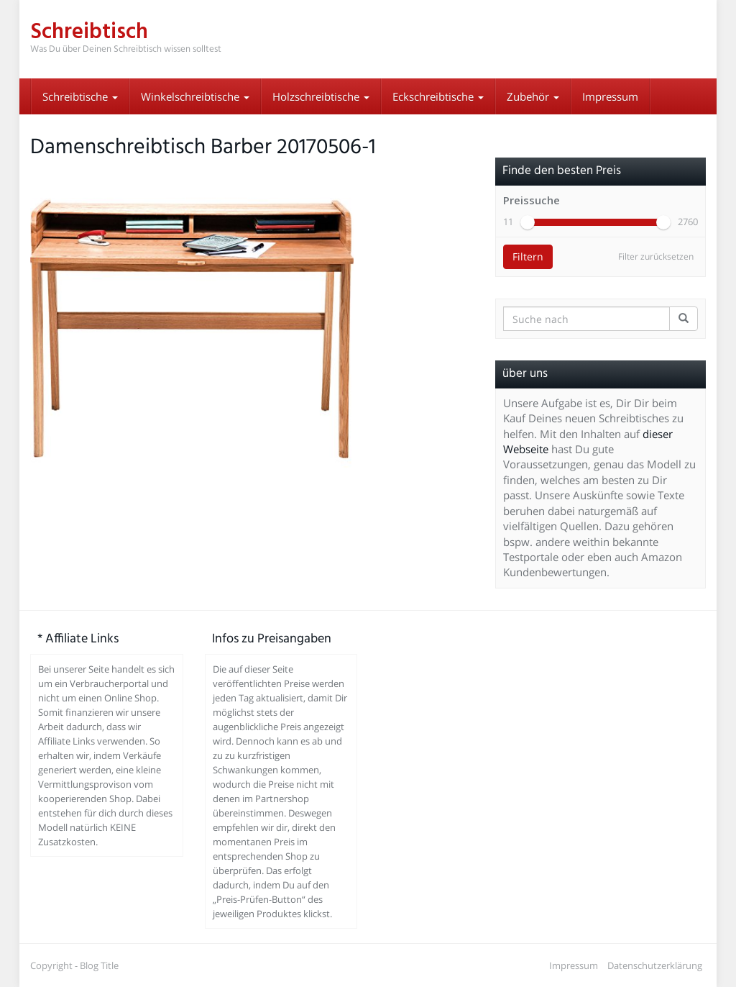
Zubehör (533, 96)
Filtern (527, 256)
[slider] (527, 222)
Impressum (610, 96)
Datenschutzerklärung (654, 965)
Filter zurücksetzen (656, 256)
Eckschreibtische (438, 96)
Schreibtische (80, 96)
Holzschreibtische (320, 96)
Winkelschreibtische (195, 96)
